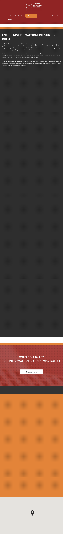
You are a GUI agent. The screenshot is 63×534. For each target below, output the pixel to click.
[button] (32, 513)
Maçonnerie (51, 16)
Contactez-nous (31, 372)
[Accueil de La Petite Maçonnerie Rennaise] (54, 3)
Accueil (29, 16)
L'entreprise (39, 16)
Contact (29, 19)
